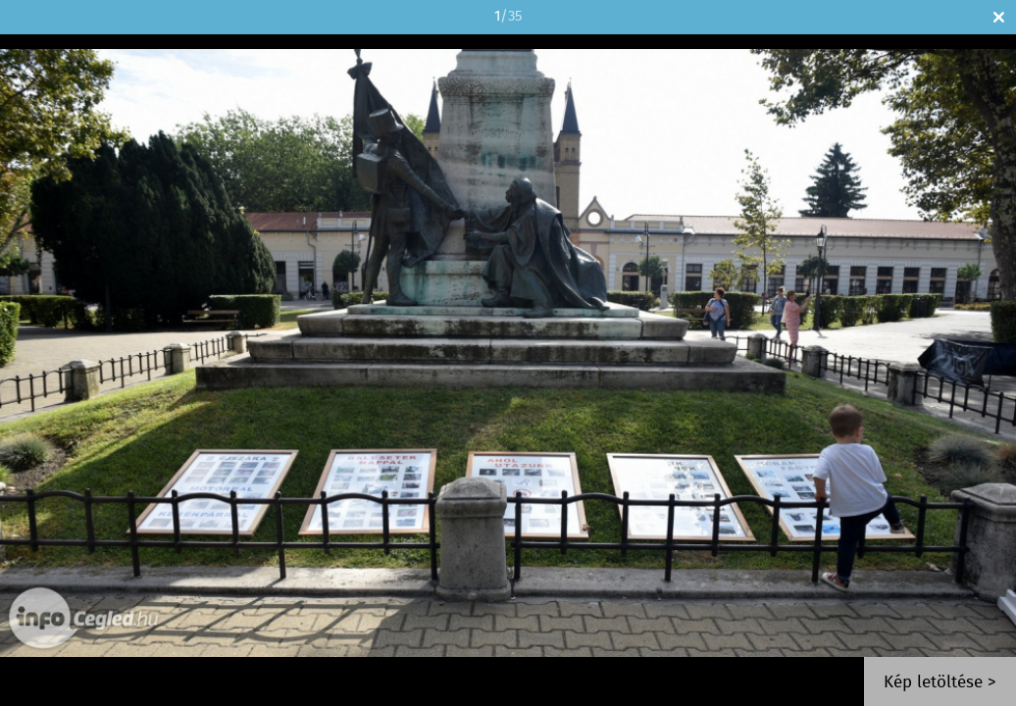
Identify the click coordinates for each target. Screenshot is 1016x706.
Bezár (999, 17)
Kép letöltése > (940, 683)
